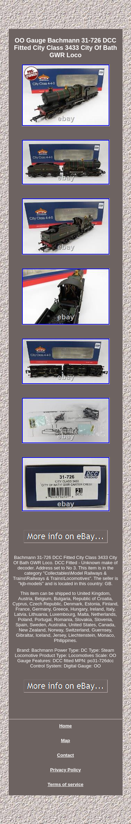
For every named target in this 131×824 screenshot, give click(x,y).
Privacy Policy (65, 769)
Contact (65, 755)
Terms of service (65, 784)
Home (65, 725)
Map (65, 740)
